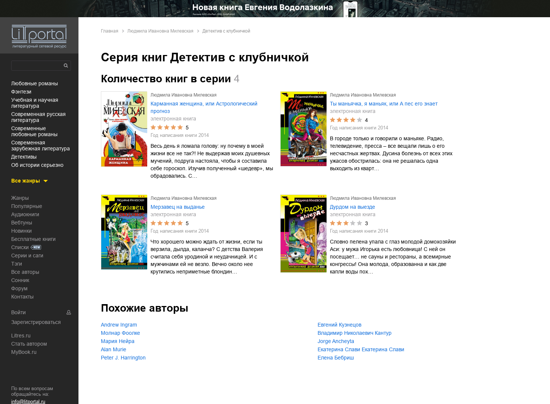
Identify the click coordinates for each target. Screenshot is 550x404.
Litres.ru (21, 336)
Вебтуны (21, 223)
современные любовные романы (34, 131)
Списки (20, 247)
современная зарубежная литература (40, 146)
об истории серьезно (37, 165)
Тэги (16, 264)
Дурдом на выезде (352, 207)
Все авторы (25, 272)
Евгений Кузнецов (339, 325)
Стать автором (29, 344)
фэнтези (21, 92)
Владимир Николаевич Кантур (355, 333)
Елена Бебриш (336, 358)
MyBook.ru (24, 352)
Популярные (26, 206)
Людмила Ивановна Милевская (160, 31)
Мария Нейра (118, 341)
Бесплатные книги (33, 239)
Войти (18, 312)
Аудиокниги (25, 214)
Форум (19, 288)
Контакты (22, 297)
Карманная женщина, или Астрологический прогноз (204, 107)
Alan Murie (113, 349)
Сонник (20, 280)
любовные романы (34, 83)
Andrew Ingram (119, 325)
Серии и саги (27, 255)
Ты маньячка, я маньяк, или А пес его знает (384, 104)
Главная (109, 31)
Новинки (21, 231)
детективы (24, 157)
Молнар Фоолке (120, 333)
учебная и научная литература (34, 103)
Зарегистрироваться (36, 322)
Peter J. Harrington (123, 358)
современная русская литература (38, 117)
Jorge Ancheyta (336, 341)
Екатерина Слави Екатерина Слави (361, 349)
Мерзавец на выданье (178, 207)
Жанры (20, 198)
